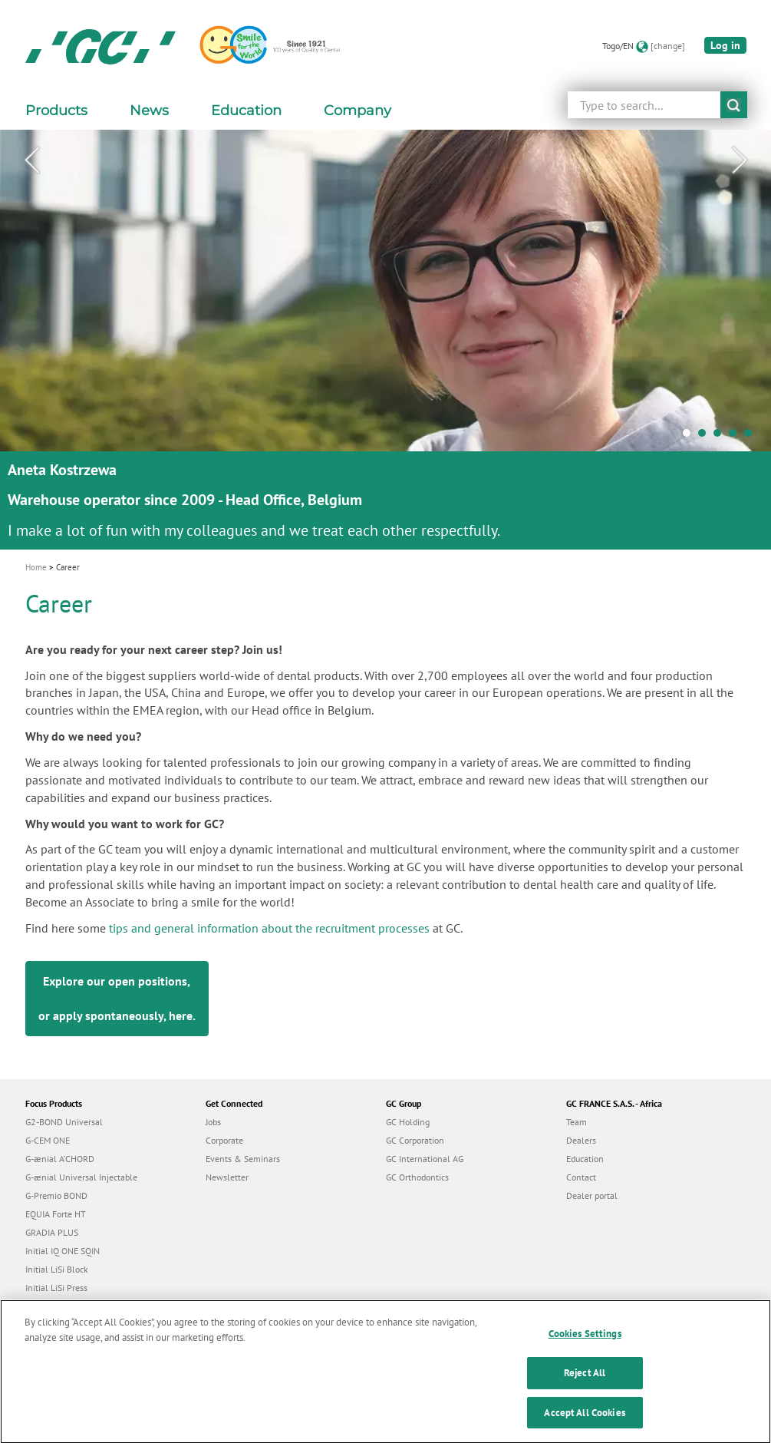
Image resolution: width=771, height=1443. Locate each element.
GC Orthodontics (417, 1177)
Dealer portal (592, 1195)
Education (585, 1158)
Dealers (581, 1140)
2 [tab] (705, 436)
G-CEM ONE (47, 1140)
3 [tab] (721, 436)
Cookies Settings (585, 1341)
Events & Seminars (243, 1158)
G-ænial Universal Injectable (81, 1177)
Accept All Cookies (584, 1419)
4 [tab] (736, 436)
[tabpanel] (385, 339)
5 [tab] (751, 436)
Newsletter (227, 1177)
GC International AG (424, 1158)
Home (36, 567)
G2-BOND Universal (64, 1122)
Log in (725, 45)
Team (576, 1122)
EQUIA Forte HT (55, 1214)
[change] (668, 45)
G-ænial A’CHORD (59, 1158)
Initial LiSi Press (56, 1287)
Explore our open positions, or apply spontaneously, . (117, 998)
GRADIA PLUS (51, 1232)
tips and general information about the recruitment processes (269, 928)
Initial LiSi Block (56, 1269)
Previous (31, 160)
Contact (581, 1177)
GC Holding (408, 1122)
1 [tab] (690, 436)
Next (739, 160)
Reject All (584, 1379)
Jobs (213, 1122)
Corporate (224, 1140)
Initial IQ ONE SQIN (62, 1250)
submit (733, 104)
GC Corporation (415, 1140)
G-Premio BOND (56, 1195)
